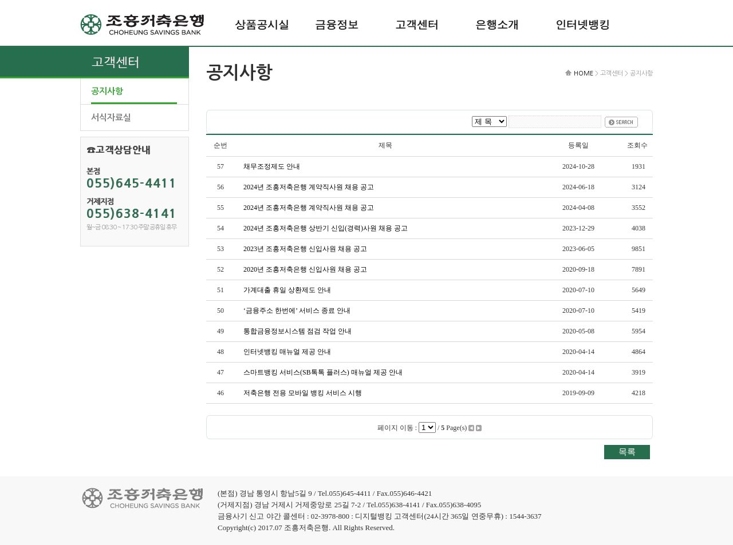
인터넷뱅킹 (582, 24)
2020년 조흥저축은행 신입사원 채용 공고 (305, 269)
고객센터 (417, 24)
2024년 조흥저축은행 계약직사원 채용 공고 (308, 187)
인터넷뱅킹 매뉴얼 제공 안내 (287, 352)
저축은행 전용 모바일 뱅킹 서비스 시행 (302, 393)
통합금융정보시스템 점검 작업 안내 (297, 331)
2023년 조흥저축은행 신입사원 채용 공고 (305, 249)
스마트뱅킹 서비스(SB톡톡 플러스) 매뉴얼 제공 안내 (323, 372)
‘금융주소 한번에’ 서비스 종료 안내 (296, 311)
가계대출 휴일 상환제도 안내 (287, 290)
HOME (583, 73)
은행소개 (497, 24)
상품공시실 (262, 24)
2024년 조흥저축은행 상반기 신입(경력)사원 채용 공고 (325, 228)
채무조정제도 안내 (271, 166)
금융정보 (336, 24)
